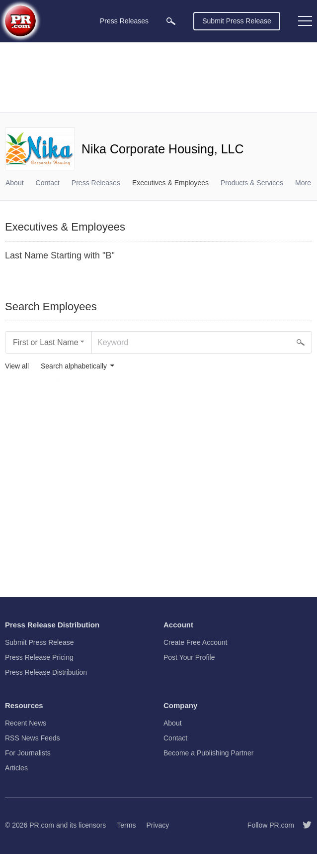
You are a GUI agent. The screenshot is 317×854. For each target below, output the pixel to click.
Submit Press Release (236, 21)
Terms (126, 825)
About (14, 183)
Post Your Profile (189, 657)
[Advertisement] (158, 77)
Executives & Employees (170, 183)
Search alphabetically (74, 366)
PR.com (41, 825)
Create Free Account (195, 642)
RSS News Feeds (32, 738)
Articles (16, 768)
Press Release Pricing (39, 657)
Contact (48, 183)
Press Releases (96, 183)
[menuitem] (170, 21)
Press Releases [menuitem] (124, 21)
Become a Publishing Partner (208, 753)
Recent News (25, 723)
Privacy (157, 825)
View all (17, 366)
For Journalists (28, 753)
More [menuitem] (303, 183)
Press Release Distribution (46, 672)
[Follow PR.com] (303, 825)
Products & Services (252, 183)
